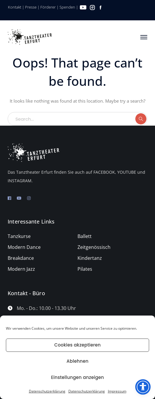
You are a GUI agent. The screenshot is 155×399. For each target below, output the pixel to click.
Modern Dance (24, 247)
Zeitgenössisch (94, 247)
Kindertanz (90, 258)
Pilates (85, 269)
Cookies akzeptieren (77, 345)
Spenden (67, 7)
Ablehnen (77, 361)
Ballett (85, 236)
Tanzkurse (19, 236)
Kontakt (14, 7)
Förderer (48, 7)
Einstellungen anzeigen (77, 377)
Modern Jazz (21, 269)
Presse (31, 7)
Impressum (117, 391)
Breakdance (21, 258)
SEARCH (140, 118)
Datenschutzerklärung (47, 391)
